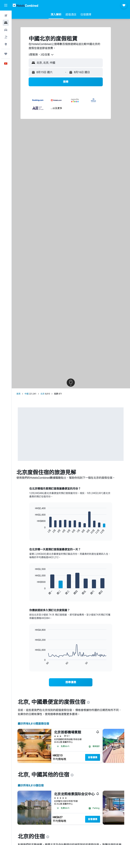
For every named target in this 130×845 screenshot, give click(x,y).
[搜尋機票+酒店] (5, 37)
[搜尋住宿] (5, 22)
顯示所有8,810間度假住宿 (33, 723)
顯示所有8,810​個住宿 (31, 785)
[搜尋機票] (5, 15)
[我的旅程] (5, 53)
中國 (27, 394)
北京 (43, 394)
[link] (71, 682)
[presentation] (88, 702)
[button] (5, 5)
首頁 (19, 394)
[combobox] (41, 54)
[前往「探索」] (5, 44)
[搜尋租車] (5, 29)
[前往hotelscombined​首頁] (25, 5)
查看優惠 (93, 757)
